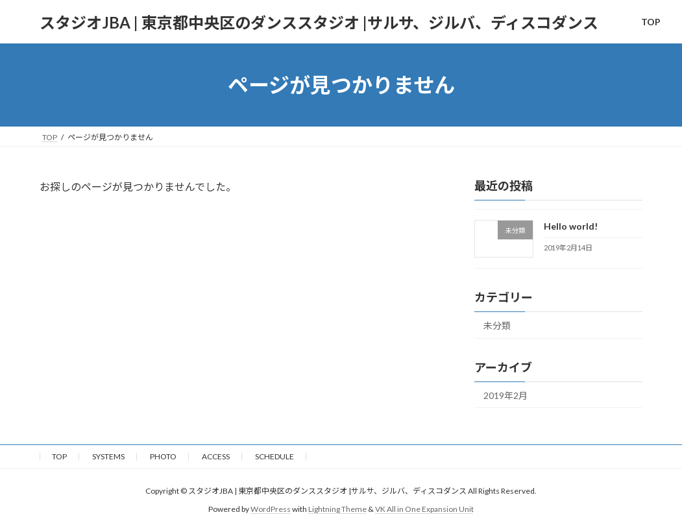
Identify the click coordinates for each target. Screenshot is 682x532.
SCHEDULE (274, 456)
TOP (59, 456)
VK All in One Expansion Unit (424, 509)
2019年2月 (505, 395)
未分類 (497, 325)
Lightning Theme (337, 509)
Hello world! (571, 226)
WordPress (270, 509)
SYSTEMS (108, 456)
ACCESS (216, 456)
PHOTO (163, 456)
